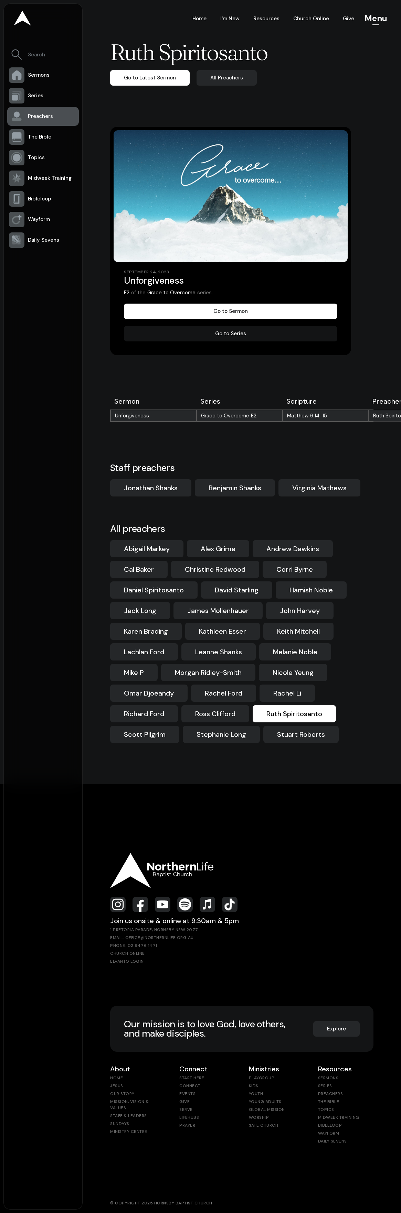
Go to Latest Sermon (150, 77)
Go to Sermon (230, 311)
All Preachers (226, 77)
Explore (336, 1028)
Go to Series (230, 333)
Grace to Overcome (171, 292)
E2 (126, 292)
